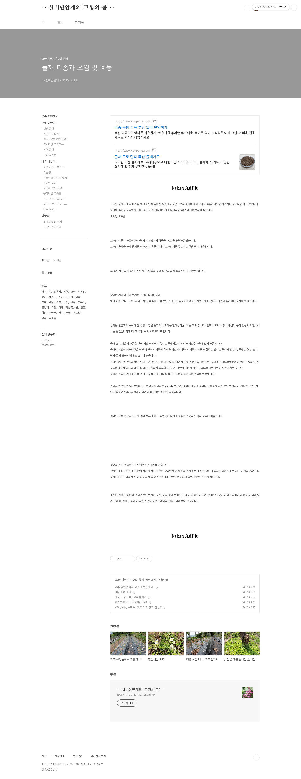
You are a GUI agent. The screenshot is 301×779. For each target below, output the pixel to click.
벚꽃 (44, 318)
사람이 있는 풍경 (52, 188)
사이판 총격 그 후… (54, 199)
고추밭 (59, 297)
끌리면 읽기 (49, 183)
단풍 (65, 302)
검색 (247, 8)
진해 (65, 291)
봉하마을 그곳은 (52, 193)
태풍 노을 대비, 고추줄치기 (130, 597)
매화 (61, 312)
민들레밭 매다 (122, 592)
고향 (53, 307)
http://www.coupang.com (132, 121)
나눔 (78, 297)
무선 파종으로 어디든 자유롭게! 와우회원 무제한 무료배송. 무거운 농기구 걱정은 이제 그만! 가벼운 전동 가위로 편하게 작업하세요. (184, 134)
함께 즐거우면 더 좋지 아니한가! (136, 695)
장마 (44, 297)
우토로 (76, 312)
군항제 (45, 307)
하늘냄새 (59, 755)
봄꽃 (58, 302)
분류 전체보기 (50, 116)
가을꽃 (69, 307)
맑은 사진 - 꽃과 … (54, 167)
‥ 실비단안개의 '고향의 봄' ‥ (78, 8)
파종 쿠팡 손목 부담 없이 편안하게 (141, 127)
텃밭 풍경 (138, 580)
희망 (44, 312)
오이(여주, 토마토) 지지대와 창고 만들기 (138, 607)
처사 (44, 755)
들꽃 (68, 312)
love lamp (49, 209)
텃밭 (73, 302)
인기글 (58, 260)
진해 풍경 (48, 149)
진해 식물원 (49, 155)
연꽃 (82, 307)
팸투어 (81, 302)
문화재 (52, 312)
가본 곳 (47, 172)
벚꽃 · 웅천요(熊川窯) (55, 139)
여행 (61, 307)
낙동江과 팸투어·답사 (55, 178)
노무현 (69, 297)
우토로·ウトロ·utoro (55, 204)
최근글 (45, 260)
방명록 (79, 22)
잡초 (51, 297)
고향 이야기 (122, 580)
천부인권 (77, 755)
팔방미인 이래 (98, 755)
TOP (256, 757)
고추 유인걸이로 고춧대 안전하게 (134, 587)
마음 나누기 (49, 161)
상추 (44, 302)
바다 (44, 291)
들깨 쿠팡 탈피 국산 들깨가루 (137, 156)
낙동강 (52, 318)
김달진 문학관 (51, 134)
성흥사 (57, 291)
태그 (60, 22)
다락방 (45, 216)
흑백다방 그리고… (53, 144)
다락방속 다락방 (52, 227)
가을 (51, 302)
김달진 (81, 291)
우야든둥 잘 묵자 (52, 221)
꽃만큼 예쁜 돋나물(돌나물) (130, 602)
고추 (73, 291)
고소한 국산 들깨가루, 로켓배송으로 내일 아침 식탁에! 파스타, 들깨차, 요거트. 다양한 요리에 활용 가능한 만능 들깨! (172, 164)
